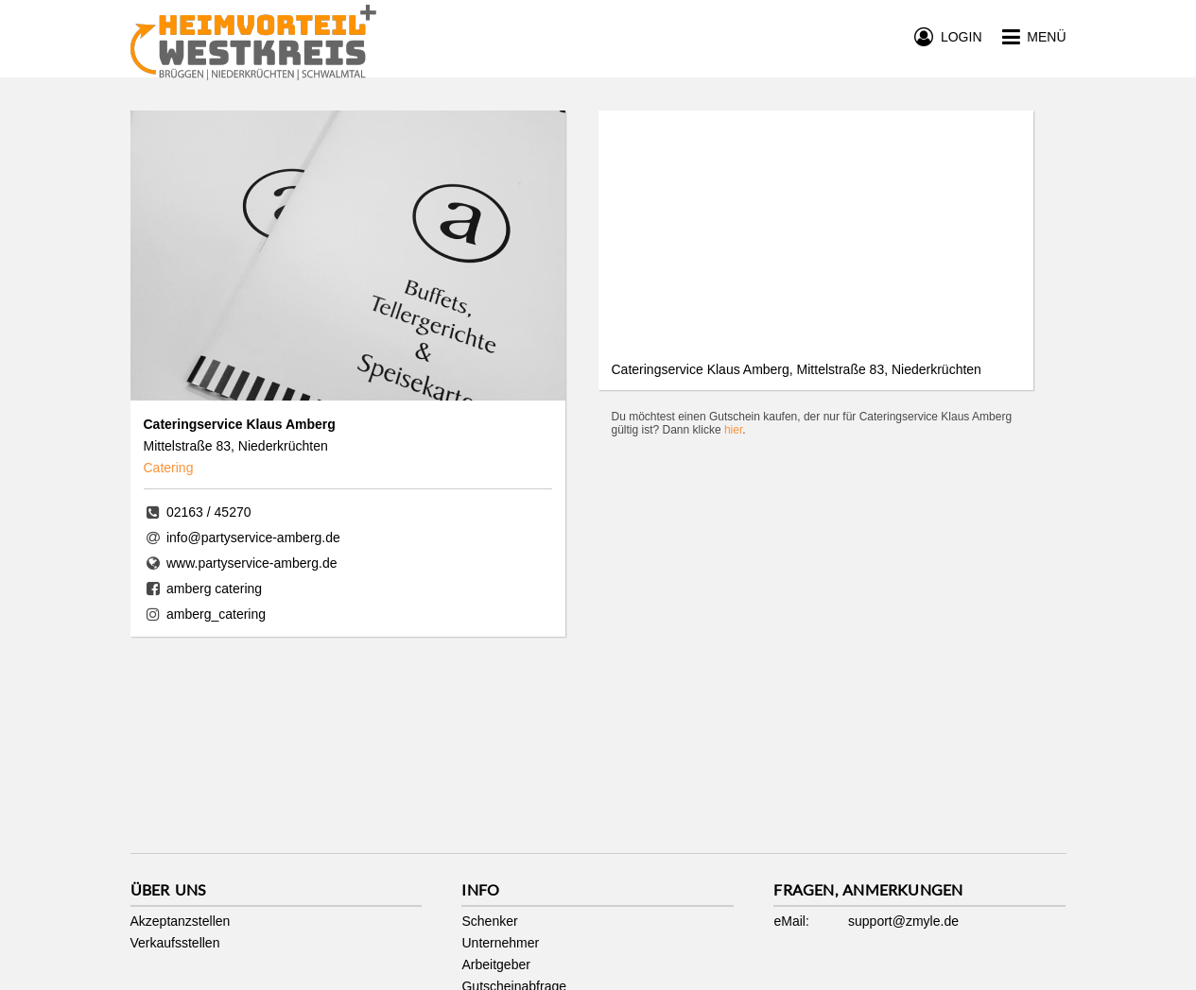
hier (733, 429)
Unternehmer (500, 942)
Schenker (489, 921)
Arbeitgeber (495, 964)
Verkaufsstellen (175, 942)
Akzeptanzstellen (180, 921)
